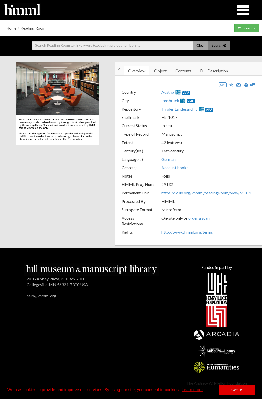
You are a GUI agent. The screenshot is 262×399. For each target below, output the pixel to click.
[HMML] (91, 269)
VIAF (185, 93)
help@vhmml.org (41, 295)
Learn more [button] (192, 390)
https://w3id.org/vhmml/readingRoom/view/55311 (206, 192)
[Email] (238, 84)
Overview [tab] (136, 70)
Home (11, 28)
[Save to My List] (231, 84)
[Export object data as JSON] (223, 86)
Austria (167, 92)
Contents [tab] (183, 70)
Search (219, 45)
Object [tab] (160, 70)
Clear (200, 45)
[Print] (246, 84)
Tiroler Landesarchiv (179, 109)
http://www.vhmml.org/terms (187, 232)
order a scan (199, 218)
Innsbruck (170, 100)
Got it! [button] (236, 390)
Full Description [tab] (214, 70)
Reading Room (32, 28)
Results (247, 28)
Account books (174, 167)
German (168, 159)
